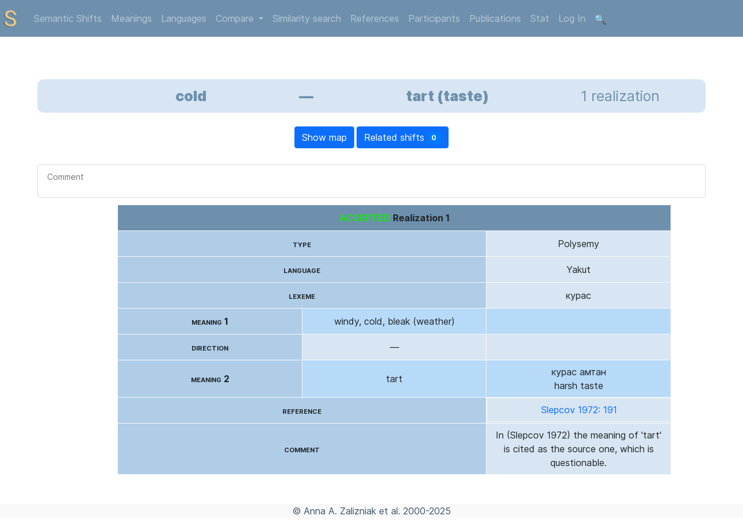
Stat (539, 18)
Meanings (131, 18)
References (374, 18)
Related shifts (403, 138)
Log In (571, 18)
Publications (495, 18)
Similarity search (307, 18)
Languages (183, 18)
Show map (324, 137)
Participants (434, 18)
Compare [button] (236, 18)
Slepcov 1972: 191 (579, 410)
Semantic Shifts (68, 18)
